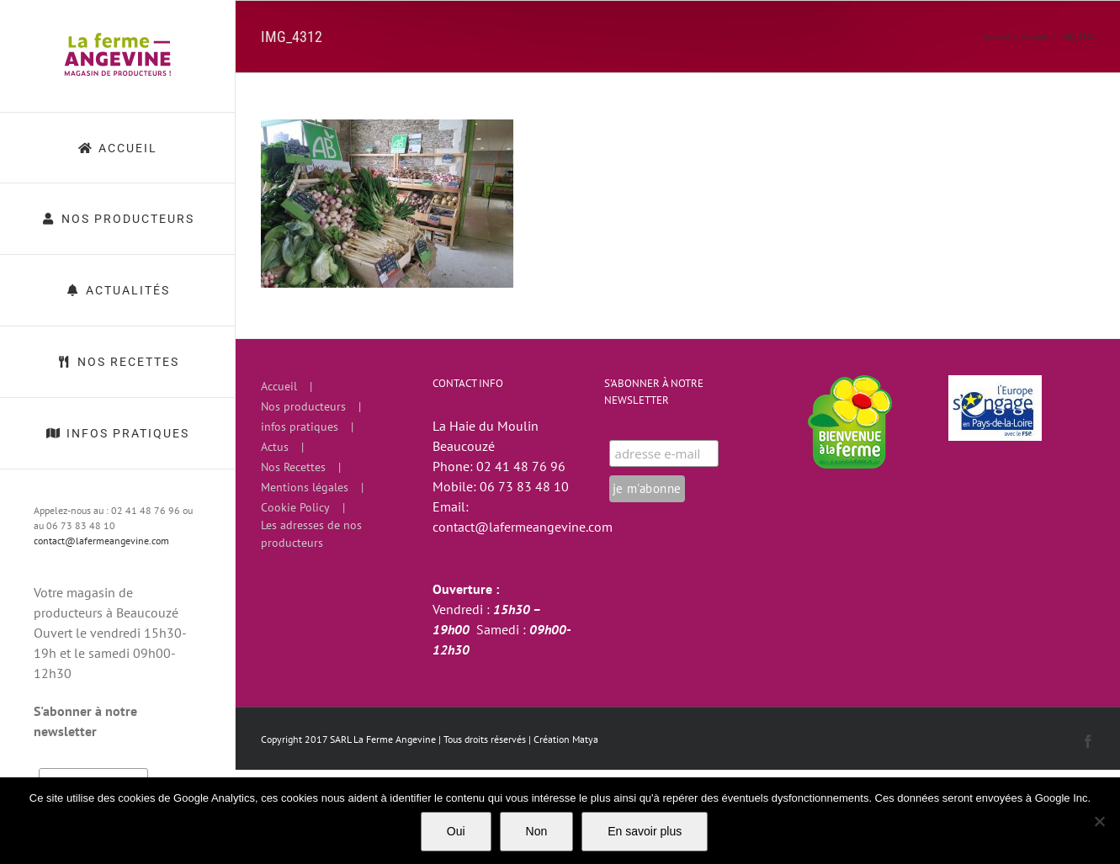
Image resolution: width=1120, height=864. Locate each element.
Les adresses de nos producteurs (311, 533)
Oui (456, 831)
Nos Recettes (293, 466)
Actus (275, 446)
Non (537, 831)
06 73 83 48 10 (524, 486)
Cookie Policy (295, 507)
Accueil (279, 386)
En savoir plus (645, 831)
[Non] (1099, 821)
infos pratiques (299, 426)
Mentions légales (304, 487)
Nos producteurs (303, 406)
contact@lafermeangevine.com (101, 540)
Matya (585, 739)
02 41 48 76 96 (520, 466)
